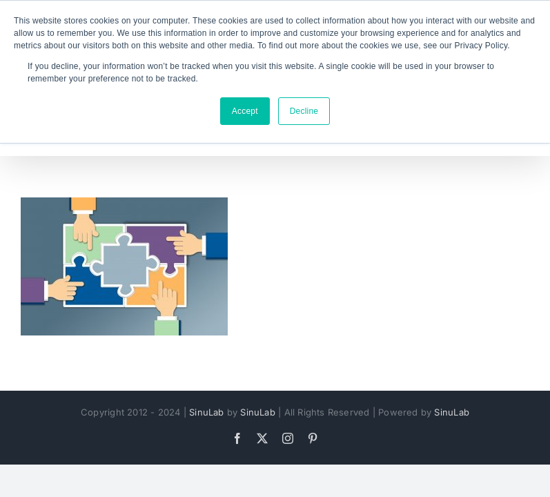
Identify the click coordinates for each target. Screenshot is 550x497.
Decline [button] (304, 111)
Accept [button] (245, 111)
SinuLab (206, 412)
